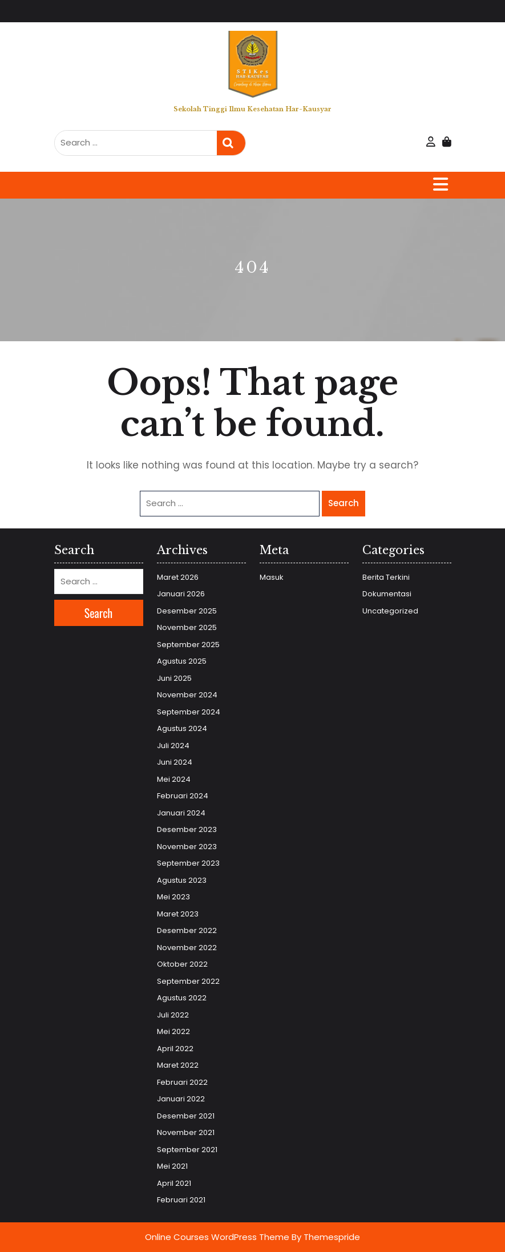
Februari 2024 (182, 795)
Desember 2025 (187, 610)
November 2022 (187, 947)
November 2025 (187, 627)
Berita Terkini (386, 577)
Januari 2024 (181, 812)
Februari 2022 (182, 1082)
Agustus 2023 (182, 880)
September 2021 (187, 1149)
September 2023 (188, 863)
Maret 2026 (178, 577)
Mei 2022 (173, 1031)
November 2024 (187, 694)
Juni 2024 (174, 762)
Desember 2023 (187, 829)
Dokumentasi (386, 593)
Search (231, 143)
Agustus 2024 (182, 728)
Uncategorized (390, 610)
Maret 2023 (178, 913)
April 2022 (175, 1048)
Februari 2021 (181, 1199)
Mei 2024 (174, 779)
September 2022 (188, 981)
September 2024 (188, 711)
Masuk (272, 577)
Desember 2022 (187, 930)
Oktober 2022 (182, 964)
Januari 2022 (181, 1098)
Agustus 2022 (182, 997)
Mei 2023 (173, 896)
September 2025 (188, 644)
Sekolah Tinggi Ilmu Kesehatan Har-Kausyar (252, 109)
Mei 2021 (172, 1166)
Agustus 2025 (182, 661)
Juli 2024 (173, 745)
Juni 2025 (174, 678)
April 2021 (174, 1183)
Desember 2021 (186, 1115)
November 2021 (186, 1132)
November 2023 (187, 846)
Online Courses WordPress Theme (217, 1237)
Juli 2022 (173, 1014)
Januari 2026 (181, 593)
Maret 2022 (178, 1065)
